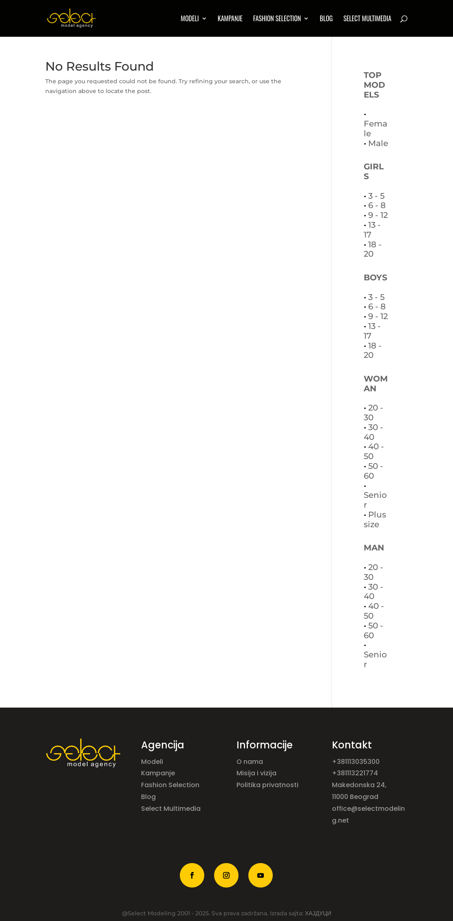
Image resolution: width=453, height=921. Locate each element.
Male (378, 143)
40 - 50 (374, 451)
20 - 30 (373, 412)
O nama (250, 761)
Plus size (375, 519)
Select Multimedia (171, 808)
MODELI (190, 19)
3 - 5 (376, 196)
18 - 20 (373, 249)
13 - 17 (372, 230)
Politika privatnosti (267, 785)
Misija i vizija (257, 773)
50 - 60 (373, 471)
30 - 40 (373, 432)
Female (375, 128)
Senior (375, 500)
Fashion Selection (277, 19)
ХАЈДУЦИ (318, 913)
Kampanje (230, 19)
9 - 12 (378, 215)
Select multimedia (367, 19)
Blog (326, 19)
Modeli (153, 761)
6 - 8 (377, 205)
